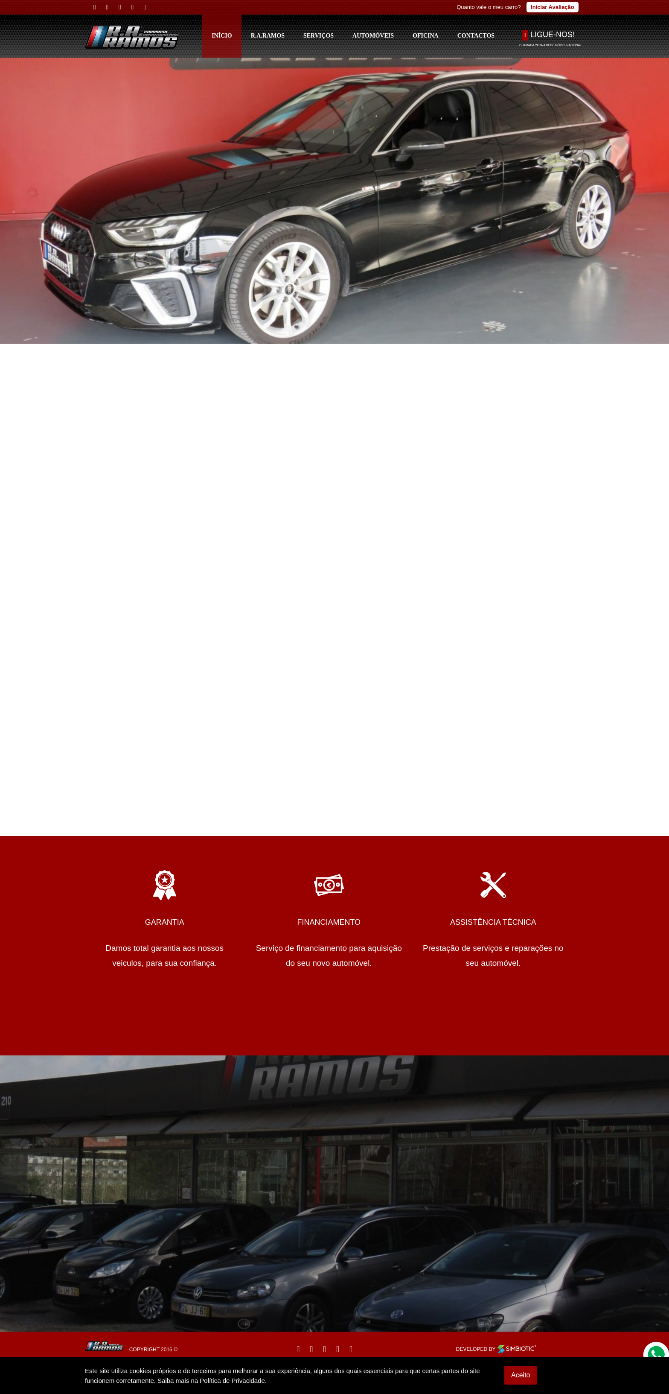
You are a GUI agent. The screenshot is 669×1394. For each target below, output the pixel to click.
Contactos (475, 35)
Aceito (520, 1375)
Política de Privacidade (232, 1380)
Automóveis (373, 35)
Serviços (318, 35)
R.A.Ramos (268, 35)
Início (222, 35)
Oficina (426, 35)
